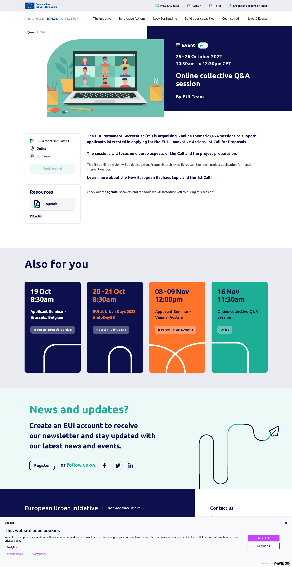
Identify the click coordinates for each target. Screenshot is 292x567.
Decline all (263, 546)
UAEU (217, 6)
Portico (196, 6)
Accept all (264, 538)
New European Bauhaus (149, 177)
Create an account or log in (248, 5)
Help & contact (167, 6)
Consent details (14, 554)
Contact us (221, 508)
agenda (112, 192)
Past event (52, 168)
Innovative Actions (132, 18)
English (11, 522)
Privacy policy (38, 554)
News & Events (257, 18)
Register (44, 464)
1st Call (204, 177)
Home (41, 32)
